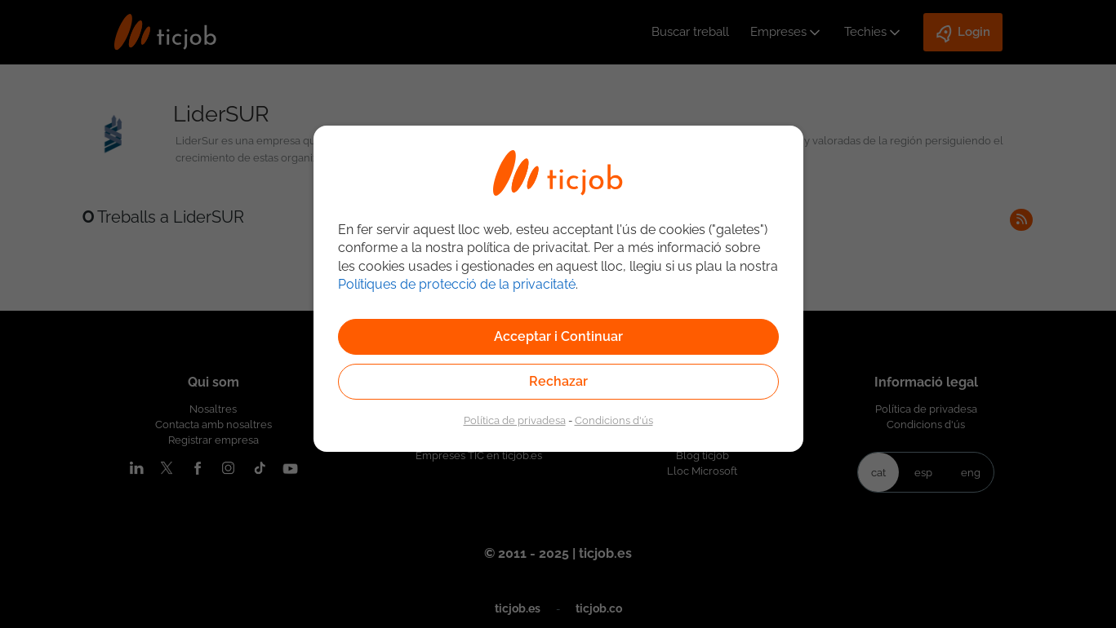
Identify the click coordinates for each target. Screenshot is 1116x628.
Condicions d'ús (614, 420)
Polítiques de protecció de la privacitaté (457, 284)
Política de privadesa (515, 420)
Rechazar (558, 381)
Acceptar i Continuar (558, 336)
